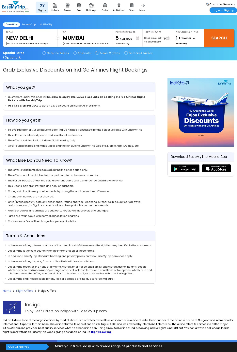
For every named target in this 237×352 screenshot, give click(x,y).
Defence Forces (56, 53)
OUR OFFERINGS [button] (18, 347)
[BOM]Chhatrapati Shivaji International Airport (86, 43)
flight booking (101, 332)
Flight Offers (25, 291)
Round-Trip (29, 24)
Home (7, 291)
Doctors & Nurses (138, 53)
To (64, 32)
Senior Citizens (107, 53)
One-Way (12, 24)
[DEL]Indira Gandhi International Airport (27, 43)
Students (82, 53)
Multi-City (46, 24)
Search (219, 38)
